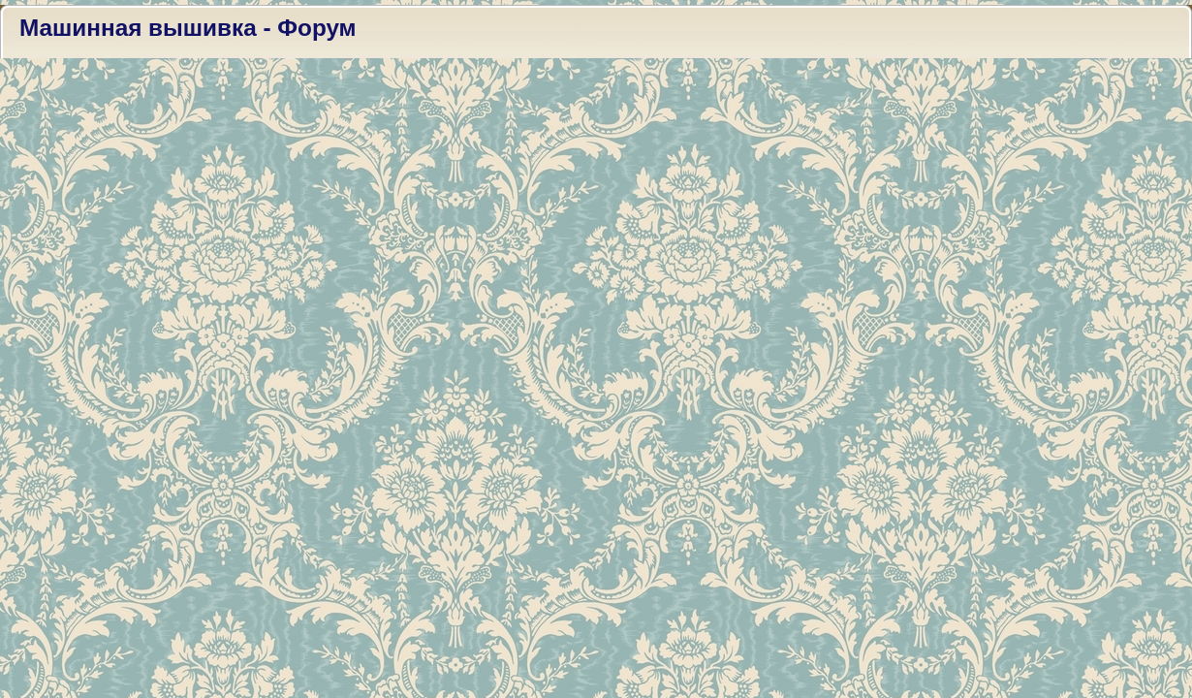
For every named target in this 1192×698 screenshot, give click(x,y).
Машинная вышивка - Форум (188, 28)
